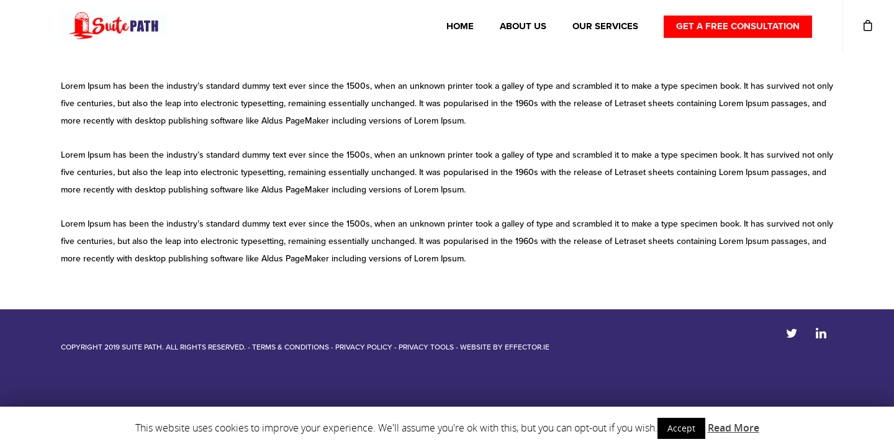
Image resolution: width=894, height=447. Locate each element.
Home (460, 26)
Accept (681, 428)
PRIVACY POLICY (363, 347)
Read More (733, 428)
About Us (523, 26)
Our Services (605, 26)
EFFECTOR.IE (527, 347)
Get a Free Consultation (738, 26)
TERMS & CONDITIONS (290, 347)
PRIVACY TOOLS (426, 347)
